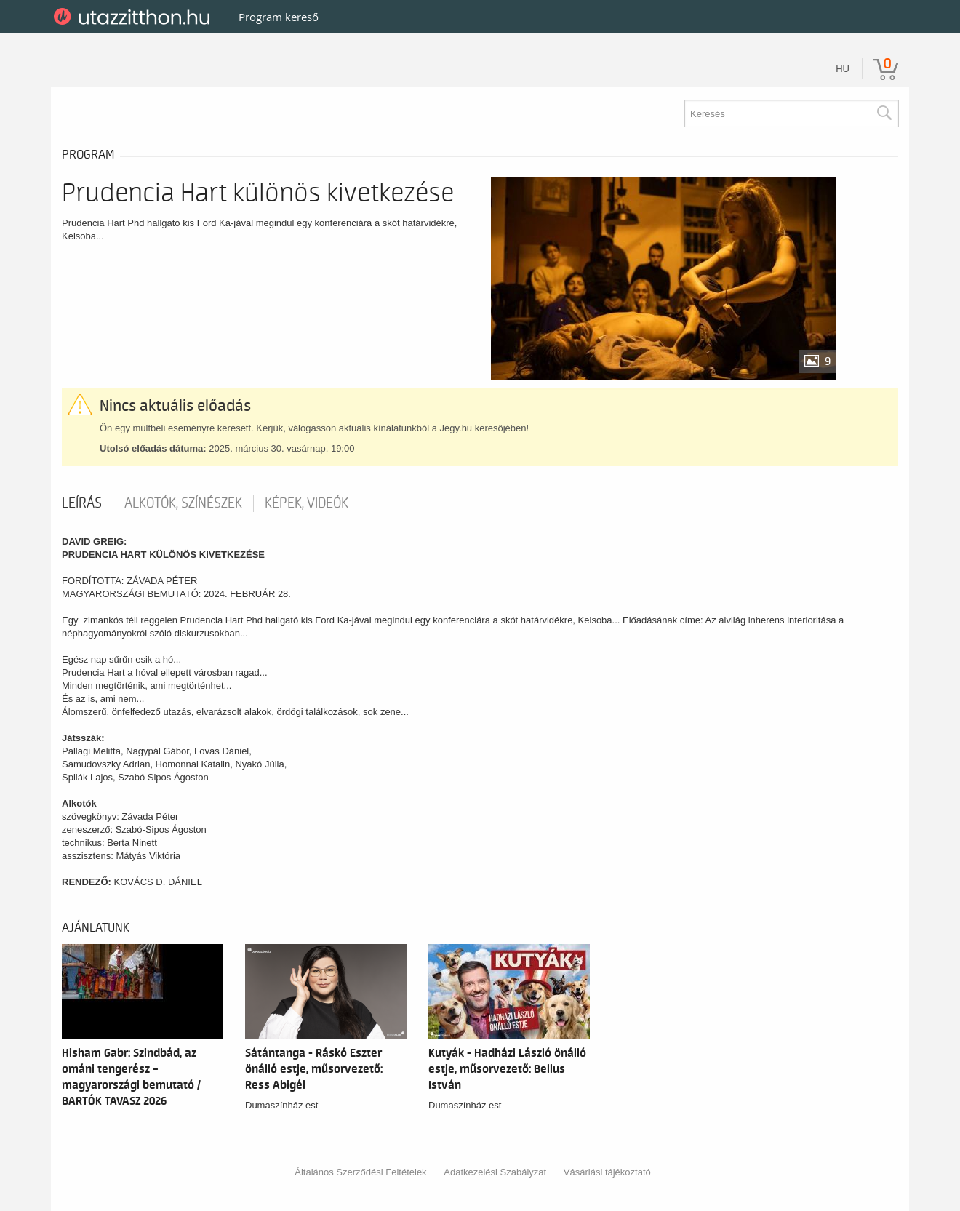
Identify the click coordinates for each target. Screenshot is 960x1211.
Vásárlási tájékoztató (607, 1172)
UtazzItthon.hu (134, 16)
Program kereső (279, 16)
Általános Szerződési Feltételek (360, 1172)
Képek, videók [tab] (306, 503)
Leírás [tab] (82, 503)
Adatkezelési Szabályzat (495, 1172)
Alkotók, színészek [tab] (183, 503)
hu (842, 68)
